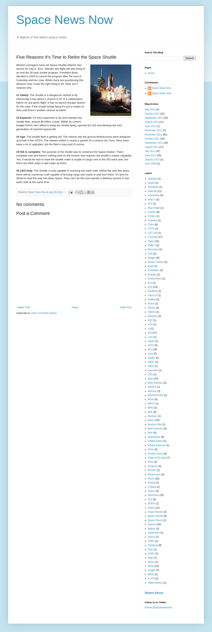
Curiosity (152, 237)
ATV (150, 203)
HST (150, 320)
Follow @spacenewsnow (158, 607)
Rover (151, 478)
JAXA (151, 345)
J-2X (150, 337)
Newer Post (23, 307)
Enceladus (153, 270)
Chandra (152, 220)
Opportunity (154, 436)
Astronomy (153, 195)
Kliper (151, 366)
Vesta (151, 566)
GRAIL (151, 307)
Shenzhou (153, 495)
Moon (151, 399)
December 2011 (153, 130)
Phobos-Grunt (155, 453)
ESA (150, 287)
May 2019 (150, 109)
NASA (151, 420)
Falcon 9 (152, 295)
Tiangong (153, 545)
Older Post (125, 307)
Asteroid (152, 191)
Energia (152, 274)
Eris (150, 282)
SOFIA (151, 503)
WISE (151, 574)
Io (149, 328)
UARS (151, 553)
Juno (150, 353)
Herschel (152, 316)
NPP (150, 432)
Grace (151, 303)
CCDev (152, 216)
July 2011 (150, 151)
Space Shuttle (155, 516)
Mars (150, 378)
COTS (151, 228)
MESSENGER (155, 395)
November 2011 (153, 134)
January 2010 (152, 159)
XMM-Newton (155, 582)
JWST (151, 362)
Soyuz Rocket (155, 511)
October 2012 (152, 113)
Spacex (152, 524)
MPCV (151, 403)
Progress (153, 466)
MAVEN (152, 386)
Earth (151, 266)
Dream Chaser (156, 262)
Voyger (151, 570)
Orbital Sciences (157, 445)
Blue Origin (154, 208)
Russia (151, 482)
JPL (150, 349)
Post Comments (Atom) (44, 313)
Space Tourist (155, 520)
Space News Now (64, 20)
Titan (150, 549)
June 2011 (150, 155)
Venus (151, 562)
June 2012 (150, 126)
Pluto (150, 461)
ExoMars (152, 291)
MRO (150, 407)
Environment (154, 278)
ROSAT (152, 470)
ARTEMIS (153, 187)
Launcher (153, 370)
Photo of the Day (157, 457)
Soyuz (151, 507)
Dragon (152, 257)
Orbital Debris (155, 441)
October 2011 (152, 138)
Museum (152, 416)
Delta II (152, 245)
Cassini (152, 212)
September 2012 (154, 117)
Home (75, 307)
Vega (150, 557)
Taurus (151, 536)
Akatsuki (152, 178)
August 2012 (151, 122)
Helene (152, 311)
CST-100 (152, 232)
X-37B (151, 578)
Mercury (152, 391)
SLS (150, 499)
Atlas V (152, 199)
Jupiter (151, 357)
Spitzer (151, 528)
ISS (150, 332)
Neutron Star (155, 424)
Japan (151, 341)
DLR (150, 253)
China (151, 224)
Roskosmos (154, 474)
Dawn (151, 241)
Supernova (154, 532)
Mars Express (155, 382)
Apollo (151, 182)
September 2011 (154, 142)
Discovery (153, 249)
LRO (150, 374)
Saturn (151, 491)
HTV (150, 324)
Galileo (151, 299)
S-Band (152, 487)
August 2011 (151, 147)
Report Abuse (154, 592)
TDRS (151, 541)
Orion (151, 449)
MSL (150, 412)
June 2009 (150, 163)
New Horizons (155, 428)
